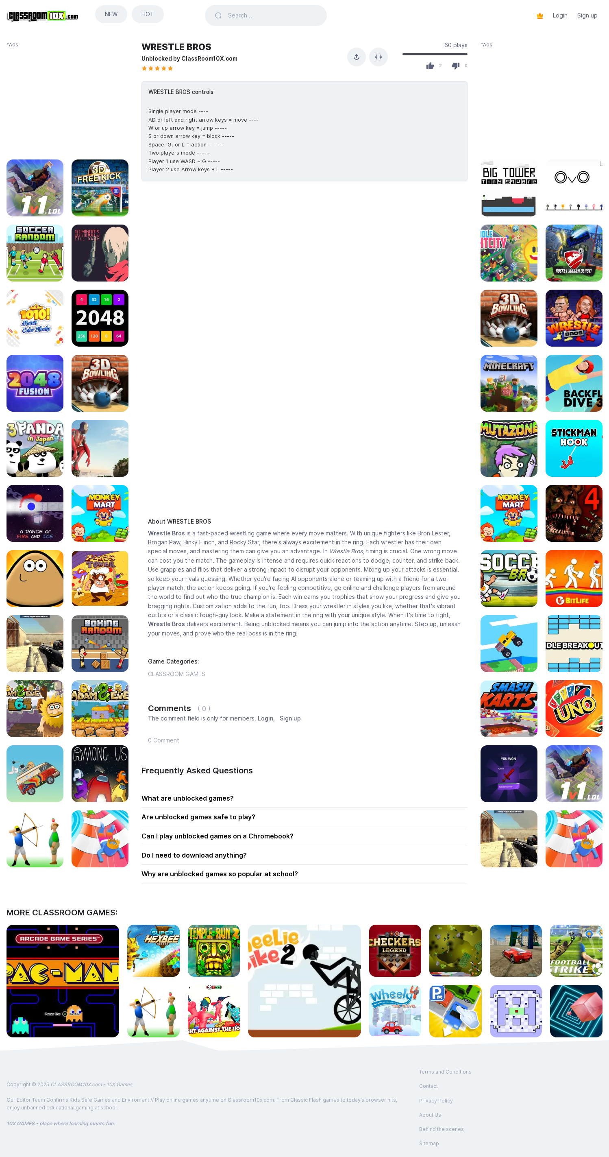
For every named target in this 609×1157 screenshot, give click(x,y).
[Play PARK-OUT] (455, 1011)
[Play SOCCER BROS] (509, 578)
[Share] (356, 57)
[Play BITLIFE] (574, 578)
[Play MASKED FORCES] (509, 838)
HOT (147, 14)
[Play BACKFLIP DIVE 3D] (574, 383)
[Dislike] (455, 66)
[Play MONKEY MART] (509, 513)
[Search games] (272, 15)
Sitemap (429, 1143)
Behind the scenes (441, 1129)
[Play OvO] (574, 187)
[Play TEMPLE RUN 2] (214, 951)
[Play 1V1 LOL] (574, 773)
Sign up (587, 15)
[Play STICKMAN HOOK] (574, 448)
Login (560, 15)
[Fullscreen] (378, 57)
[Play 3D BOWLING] (509, 318)
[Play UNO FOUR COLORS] (574, 708)
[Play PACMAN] (63, 981)
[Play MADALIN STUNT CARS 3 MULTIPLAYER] (516, 951)
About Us (430, 1115)
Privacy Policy (436, 1101)
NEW (111, 14)
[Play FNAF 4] (574, 513)
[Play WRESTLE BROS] (574, 318)
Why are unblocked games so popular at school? (219, 874)
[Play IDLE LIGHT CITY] (509, 253)
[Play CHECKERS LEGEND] (395, 951)
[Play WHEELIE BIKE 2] (304, 981)
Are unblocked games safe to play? (198, 817)
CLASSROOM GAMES (176, 673)
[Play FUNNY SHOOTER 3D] (214, 1011)
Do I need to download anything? (194, 855)
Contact (428, 1086)
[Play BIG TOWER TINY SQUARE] (509, 187)
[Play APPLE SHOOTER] (153, 1011)
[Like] (430, 66)
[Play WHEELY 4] (395, 1011)
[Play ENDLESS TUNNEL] (576, 1011)
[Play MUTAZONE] (509, 448)
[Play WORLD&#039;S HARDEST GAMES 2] (516, 1011)
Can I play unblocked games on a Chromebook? (217, 836)
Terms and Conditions (445, 1072)
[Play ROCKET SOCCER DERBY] (574, 253)
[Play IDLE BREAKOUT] (574, 643)
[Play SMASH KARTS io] (509, 708)
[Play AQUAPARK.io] (574, 838)
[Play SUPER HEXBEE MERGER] (153, 951)
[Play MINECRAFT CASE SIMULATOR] (509, 773)
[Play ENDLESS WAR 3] (455, 951)
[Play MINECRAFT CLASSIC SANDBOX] (509, 383)
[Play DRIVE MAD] (509, 643)
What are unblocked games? (187, 798)
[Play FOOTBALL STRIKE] (576, 951)
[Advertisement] (67, 99)
